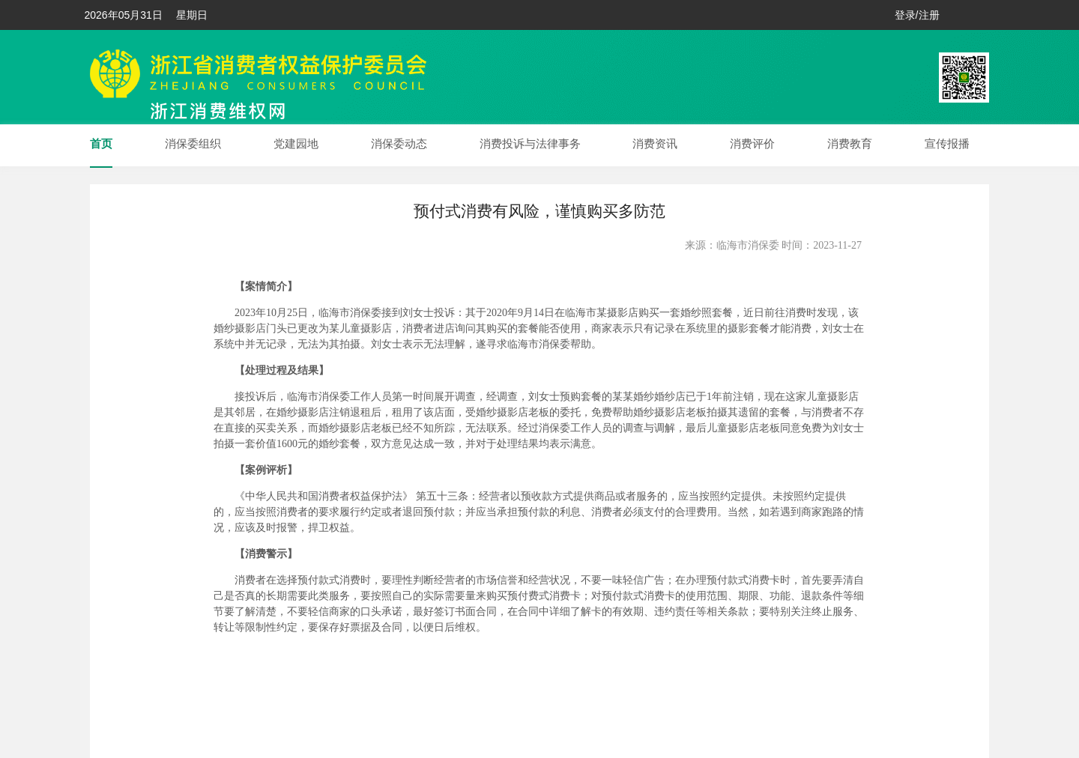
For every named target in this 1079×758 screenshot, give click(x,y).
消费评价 (752, 143)
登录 (905, 15)
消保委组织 (193, 143)
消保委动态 (399, 143)
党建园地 (295, 143)
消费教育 (849, 143)
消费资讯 (654, 143)
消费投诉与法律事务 (530, 143)
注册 (929, 15)
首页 (101, 143)
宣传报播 (947, 143)
